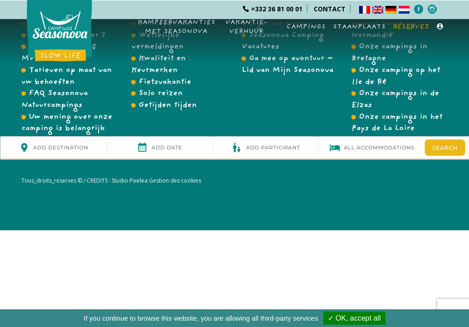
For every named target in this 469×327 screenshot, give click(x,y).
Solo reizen (160, 94)
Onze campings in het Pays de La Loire (396, 123)
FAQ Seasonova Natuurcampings (54, 100)
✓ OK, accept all (354, 318)
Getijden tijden (167, 106)
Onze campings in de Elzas (395, 100)
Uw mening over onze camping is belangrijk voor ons (66, 129)
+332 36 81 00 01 (272, 9)
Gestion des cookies (174, 180)
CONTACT (330, 9)
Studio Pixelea (130, 180)
